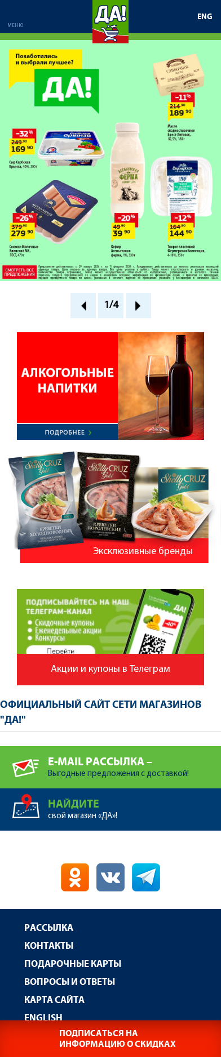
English (43, 1018)
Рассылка (48, 928)
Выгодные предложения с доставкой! (134, 762)
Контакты (48, 946)
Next (138, 305)
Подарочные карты (72, 964)
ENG (205, 16)
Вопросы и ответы (69, 982)
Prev (83, 305)
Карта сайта (54, 1000)
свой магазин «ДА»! (134, 804)
